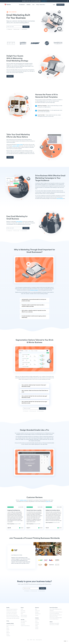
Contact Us (37, 619)
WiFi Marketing (23, 621)
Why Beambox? (22, 4)
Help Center (37, 610)
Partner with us (42, 4)
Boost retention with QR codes (12, 615)
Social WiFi (23, 624)
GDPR (31, 639)
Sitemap (36, 615)
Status (36, 621)
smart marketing (60, 198)
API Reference (37, 613)
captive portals (20, 144)
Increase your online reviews (11, 612)
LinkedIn (36, 627)
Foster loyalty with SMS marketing (12, 618)
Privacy (34, 639)
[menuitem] (60, 5)
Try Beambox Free (60, 4)
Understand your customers (11, 610)
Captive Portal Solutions (25, 625)
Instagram (37, 624)
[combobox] (66, 641)
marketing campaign (34, 290)
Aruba (7, 631)
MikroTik (8, 632)
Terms (28, 639)
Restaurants (23, 612)
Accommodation (24, 616)
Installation (29, 4)
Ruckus (7, 634)
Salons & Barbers (24, 615)
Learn (33, 4)
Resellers (36, 612)
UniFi (7, 626)
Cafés (22, 609)
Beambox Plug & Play (10, 625)
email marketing (19, 221)
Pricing (37, 4)
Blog (36, 609)
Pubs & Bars (23, 610)
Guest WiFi (23, 622)
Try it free (10, 76)
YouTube (36, 628)
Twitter (36, 625)
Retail (22, 613)
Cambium (8, 635)
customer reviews (23, 500)
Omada (7, 629)
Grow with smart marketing (11, 613)
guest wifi (48, 501)
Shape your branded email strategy (12, 616)
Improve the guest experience (11, 609)
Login (54, 4)
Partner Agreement (39, 639)
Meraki (7, 628)
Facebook (37, 622)
